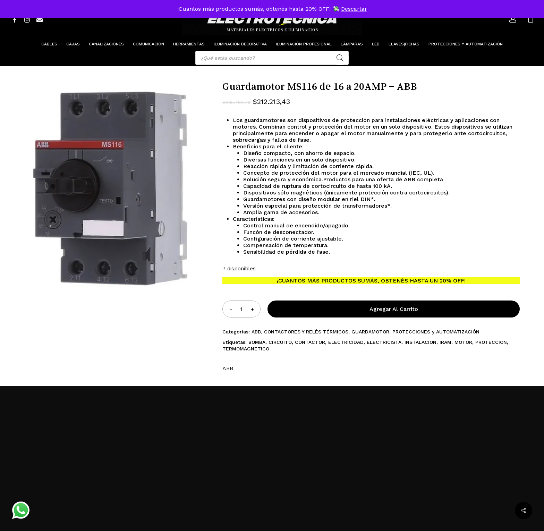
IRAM (445, 342)
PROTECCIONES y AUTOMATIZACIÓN (435, 331)
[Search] (340, 58)
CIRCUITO (280, 342)
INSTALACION (420, 342)
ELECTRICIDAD (346, 342)
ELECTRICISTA (384, 342)
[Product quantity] (241, 309)
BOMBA (256, 342)
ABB (256, 331)
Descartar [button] (354, 9)
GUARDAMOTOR (370, 331)
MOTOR (463, 342)
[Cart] (530, 19)
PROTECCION (491, 342)
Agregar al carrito (393, 309)
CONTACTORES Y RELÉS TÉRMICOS (306, 331)
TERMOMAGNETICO (245, 348)
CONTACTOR (310, 342)
